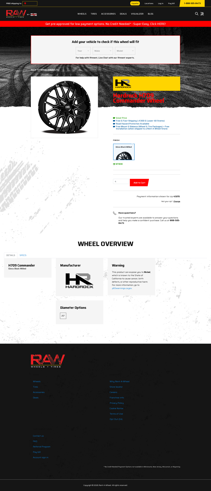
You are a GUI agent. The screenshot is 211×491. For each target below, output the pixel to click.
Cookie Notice (116, 408)
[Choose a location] (25, 3)
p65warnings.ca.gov (122, 288)
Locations (149, 3)
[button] (38, 107)
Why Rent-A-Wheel (119, 381)
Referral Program (41, 446)
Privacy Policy (117, 403)
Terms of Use (116, 413)
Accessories (108, 13)
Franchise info (117, 397)
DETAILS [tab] (10, 255)
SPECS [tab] (23, 255)
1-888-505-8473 (192, 3)
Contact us (38, 436)
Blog (150, 13)
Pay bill (171, 3)
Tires (94, 13)
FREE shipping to (13, 3)
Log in (160, 3)
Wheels (82, 13)
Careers (113, 392)
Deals (123, 13)
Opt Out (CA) (116, 419)
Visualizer (137, 13)
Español (135, 3)
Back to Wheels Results (45, 70)
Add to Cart (139, 182)
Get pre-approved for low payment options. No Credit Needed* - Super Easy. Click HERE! (105, 23)
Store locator (116, 387)
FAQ (35, 441)
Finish (116, 140)
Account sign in (40, 457)
